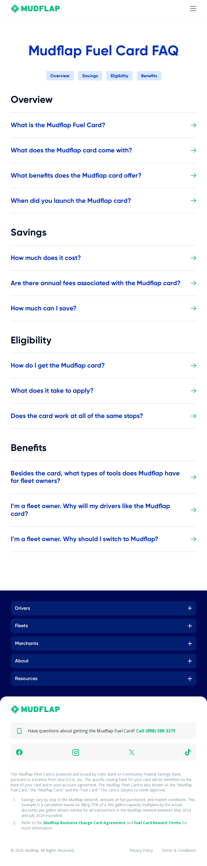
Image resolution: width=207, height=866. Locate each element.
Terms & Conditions (178, 850)
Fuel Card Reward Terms (157, 822)
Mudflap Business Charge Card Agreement (84, 822)
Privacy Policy (141, 850)
